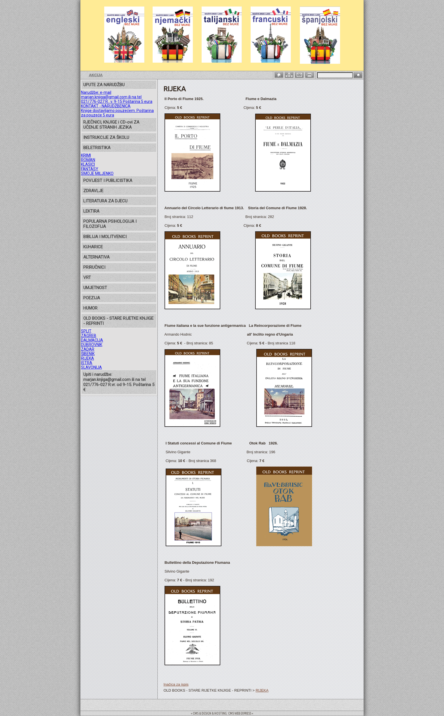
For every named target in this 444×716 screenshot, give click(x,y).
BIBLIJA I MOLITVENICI (105, 236)
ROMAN (88, 160)
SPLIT (86, 331)
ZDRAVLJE (93, 190)
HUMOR (90, 308)
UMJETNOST (95, 287)
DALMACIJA (92, 340)
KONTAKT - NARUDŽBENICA (106, 106)
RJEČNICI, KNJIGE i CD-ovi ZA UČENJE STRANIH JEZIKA (111, 125)
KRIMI (86, 155)
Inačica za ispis (175, 684)
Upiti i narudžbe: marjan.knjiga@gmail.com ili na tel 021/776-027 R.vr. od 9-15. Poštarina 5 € (118, 382)
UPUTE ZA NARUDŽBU (104, 84)
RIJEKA (87, 358)
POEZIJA (91, 297)
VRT (87, 277)
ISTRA (86, 363)
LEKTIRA (91, 211)
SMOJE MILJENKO (97, 173)
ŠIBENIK (88, 353)
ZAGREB (88, 335)
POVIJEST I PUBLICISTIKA (107, 180)
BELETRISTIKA (96, 147)
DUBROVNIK (91, 344)
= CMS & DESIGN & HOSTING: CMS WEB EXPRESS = (222, 713)
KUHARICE (93, 246)
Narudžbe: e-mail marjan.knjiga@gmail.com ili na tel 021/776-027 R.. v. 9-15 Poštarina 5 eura (116, 97)
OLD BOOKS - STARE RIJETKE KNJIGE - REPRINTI (118, 321)
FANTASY (89, 169)
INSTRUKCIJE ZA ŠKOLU (106, 137)
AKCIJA (96, 75)
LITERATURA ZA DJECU (105, 201)
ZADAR (87, 349)
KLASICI (88, 164)
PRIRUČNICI (94, 267)
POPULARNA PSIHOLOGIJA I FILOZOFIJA (109, 224)
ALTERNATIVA (96, 257)
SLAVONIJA (91, 367)
